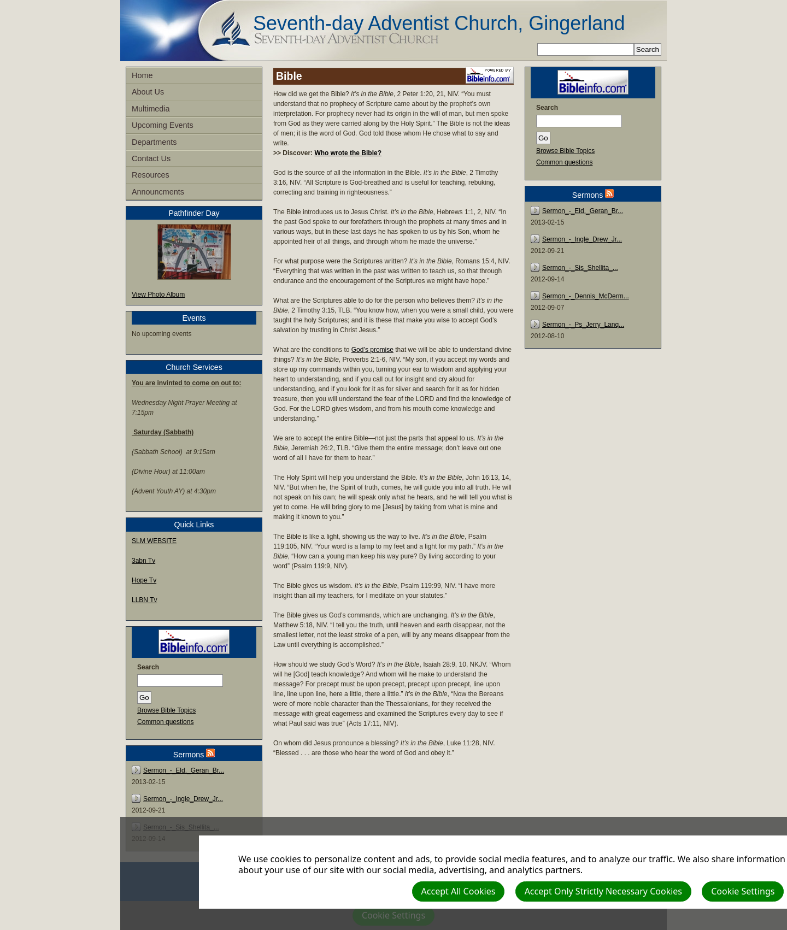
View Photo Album (158, 294)
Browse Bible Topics (166, 710)
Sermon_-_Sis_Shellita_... (580, 268)
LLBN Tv (144, 600)
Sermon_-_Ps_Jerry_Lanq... (583, 324)
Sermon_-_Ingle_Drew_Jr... (183, 799)
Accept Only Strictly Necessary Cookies (603, 891)
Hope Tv (144, 580)
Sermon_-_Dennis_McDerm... (585, 296)
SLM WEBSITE (154, 541)
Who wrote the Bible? (347, 153)
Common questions (165, 722)
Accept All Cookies (458, 891)
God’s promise (372, 350)
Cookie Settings (742, 891)
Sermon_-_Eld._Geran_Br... (183, 770)
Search (148, 667)
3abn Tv (143, 560)
